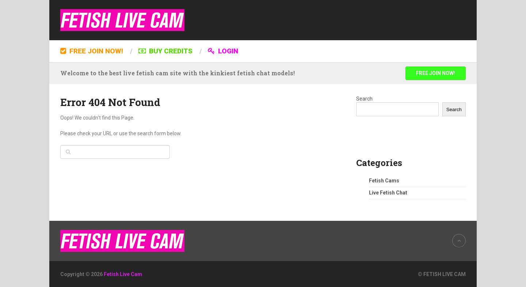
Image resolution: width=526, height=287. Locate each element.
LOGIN (223, 51)
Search (364, 99)
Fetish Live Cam (123, 274)
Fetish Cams (384, 181)
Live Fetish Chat (388, 193)
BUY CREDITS (165, 51)
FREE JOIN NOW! (91, 51)
